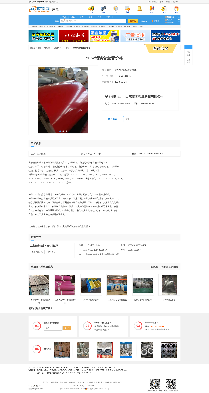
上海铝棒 (119, 26)
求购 (73, 17)
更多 (141, 26)
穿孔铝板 (170, 23)
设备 (82, 17)
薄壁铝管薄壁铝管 (102, 330)
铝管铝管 (98, 326)
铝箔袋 (169, 20)
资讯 (108, 17)
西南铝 (135, 26)
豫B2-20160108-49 (78, 389)
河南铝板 (42, 26)
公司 (91, 17)
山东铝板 (154, 267)
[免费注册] (54, 2)
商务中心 (151, 2)
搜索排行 (157, 21)
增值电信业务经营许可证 (113, 382)
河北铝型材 (51, 26)
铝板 (67, 48)
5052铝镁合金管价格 (169, 267)
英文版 (175, 2)
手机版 (168, 2)
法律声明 (63, 382)
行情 (99, 17)
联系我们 (54, 382)
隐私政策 (81, 382)
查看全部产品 (37, 252)
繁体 (161, 2)
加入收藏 (113, 119)
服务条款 (72, 382)
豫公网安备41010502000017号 (97, 389)
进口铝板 (127, 26)
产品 (64, 17)
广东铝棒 (110, 26)
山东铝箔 (94, 26)
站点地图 (90, 382)
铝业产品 (56, 9)
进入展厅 (51, 252)
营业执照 (99, 382)
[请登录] (48, 2)
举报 (127, 119)
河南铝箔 (102, 26)
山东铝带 (60, 26)
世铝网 (40, 9)
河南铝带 (77, 26)
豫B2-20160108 (65, 389)
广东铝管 (85, 26)
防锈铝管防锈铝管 (111, 326)
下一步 (67, 328)
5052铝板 (170, 17)
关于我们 (46, 382)
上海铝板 (68, 26)
